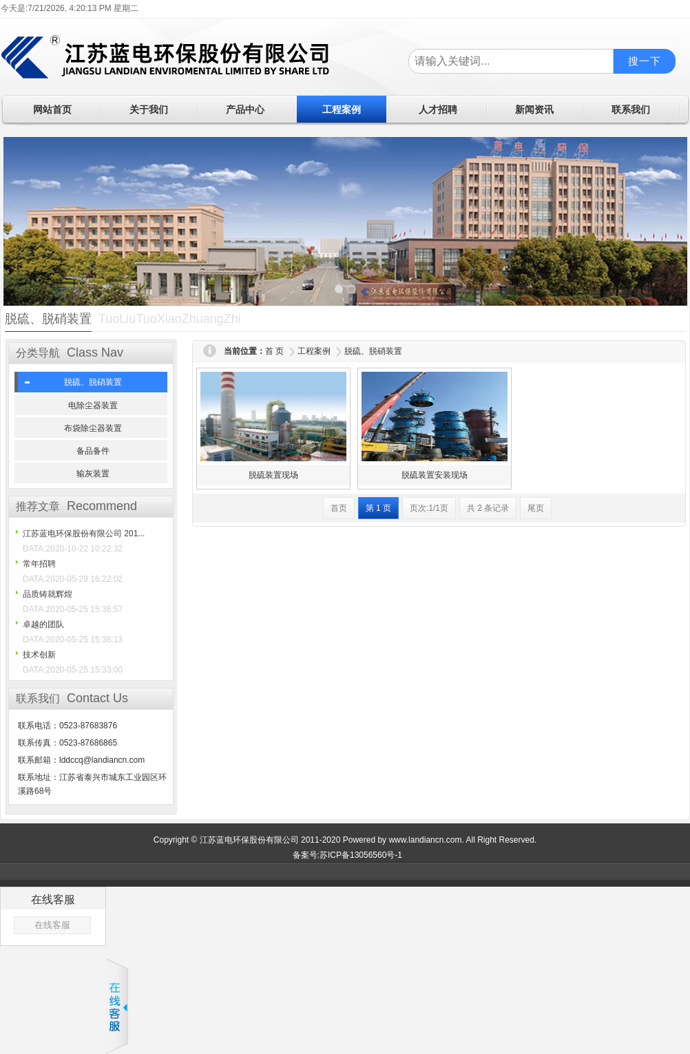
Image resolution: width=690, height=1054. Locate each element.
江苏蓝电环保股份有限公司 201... (84, 533)
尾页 (535, 508)
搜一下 (644, 61)
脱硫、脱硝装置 (93, 382)
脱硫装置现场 (273, 475)
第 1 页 (378, 508)
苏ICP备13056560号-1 (361, 855)
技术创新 (39, 655)
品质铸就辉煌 (47, 594)
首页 (339, 508)
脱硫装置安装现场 (434, 475)
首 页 (274, 351)
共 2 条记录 (488, 508)
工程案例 (314, 351)
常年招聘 (39, 564)
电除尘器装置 (93, 405)
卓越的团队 (43, 624)
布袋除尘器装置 (93, 428)
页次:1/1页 (429, 508)
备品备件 (92, 451)
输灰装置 (92, 473)
